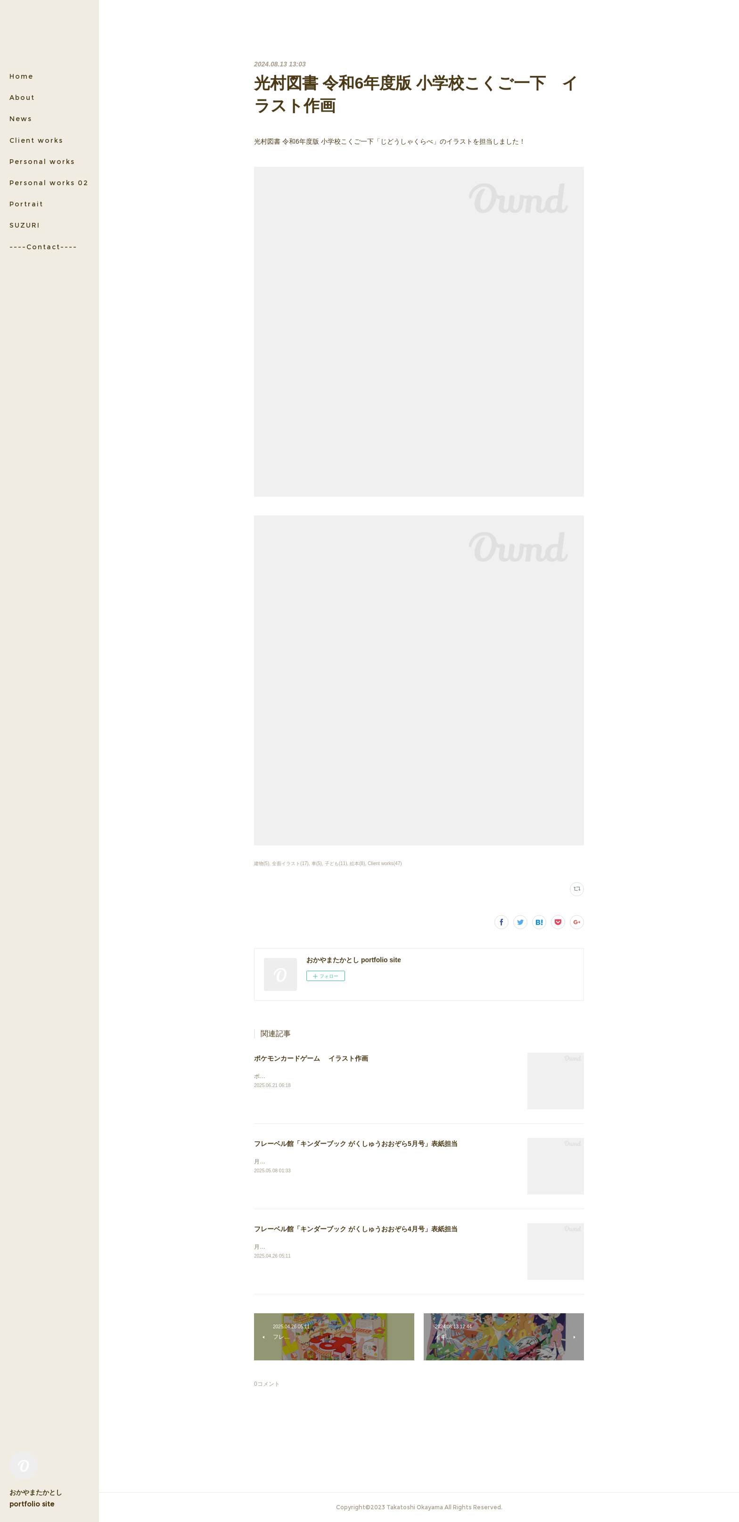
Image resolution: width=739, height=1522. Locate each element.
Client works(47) (385, 863)
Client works (36, 140)
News (20, 119)
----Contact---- (43, 247)
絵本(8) (357, 863)
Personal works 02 (49, 183)
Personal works (42, 161)
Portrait (26, 204)
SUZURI (24, 225)
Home (21, 76)
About (22, 97)
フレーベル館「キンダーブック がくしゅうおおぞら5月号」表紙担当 (356, 1143)
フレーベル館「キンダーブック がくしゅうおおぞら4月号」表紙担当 (356, 1229)
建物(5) (261, 863)
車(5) (317, 863)
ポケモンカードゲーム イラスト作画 (311, 1058)
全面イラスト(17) (290, 863)
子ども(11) (336, 863)
